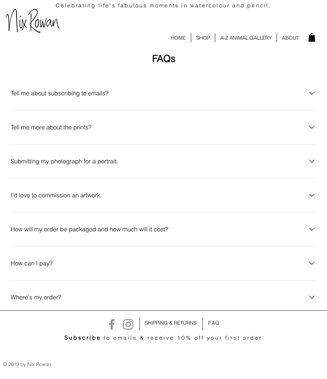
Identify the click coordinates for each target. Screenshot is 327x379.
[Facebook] (112, 324)
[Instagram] (128, 324)
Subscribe (82, 337)
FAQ (214, 323)
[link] (311, 37)
